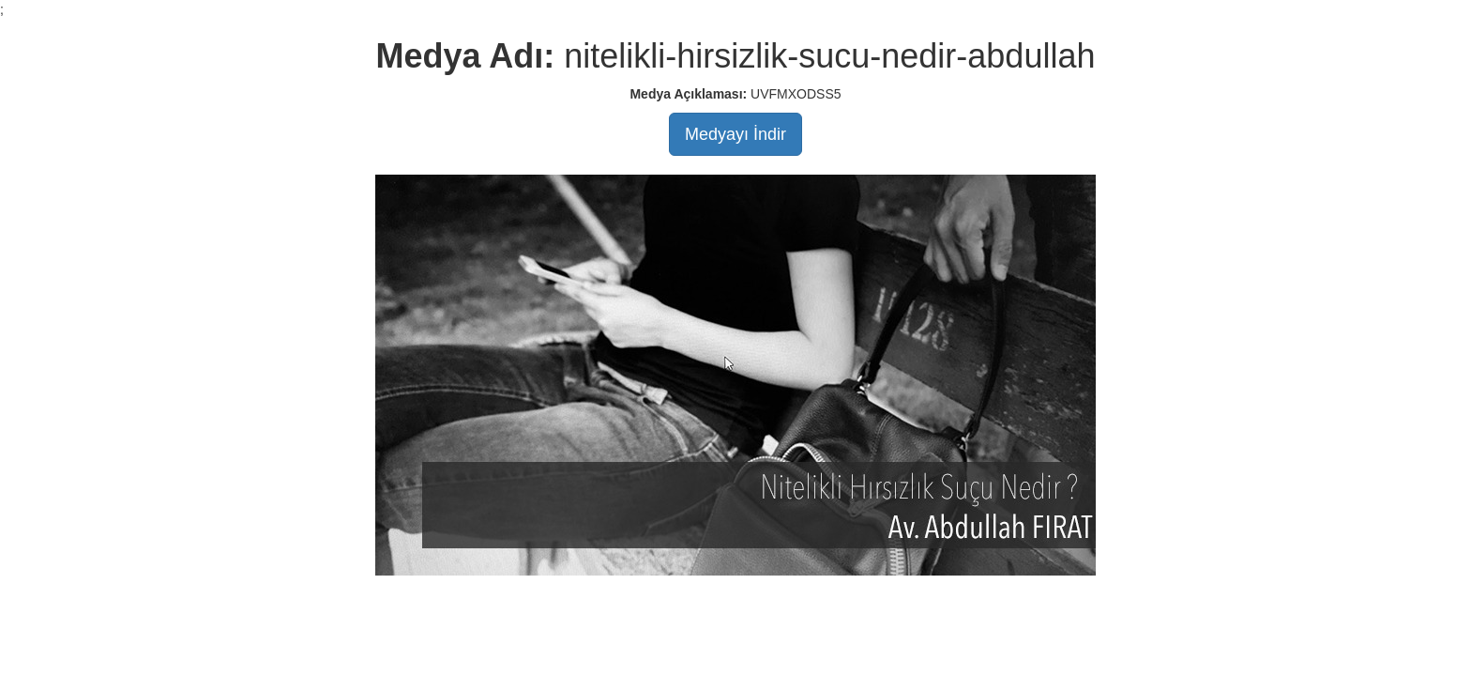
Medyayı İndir (735, 134)
